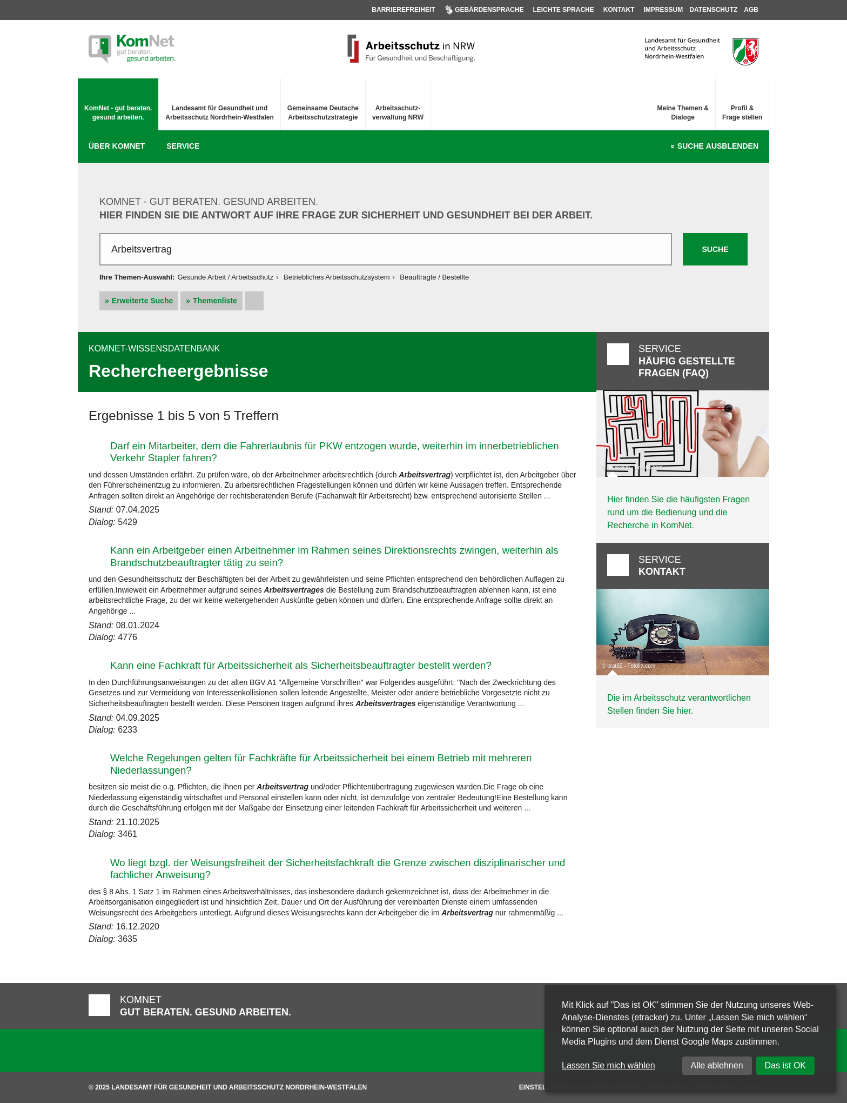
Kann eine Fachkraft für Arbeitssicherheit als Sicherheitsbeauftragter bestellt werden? (301, 665)
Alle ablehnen (717, 1065)
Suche (717, 146)
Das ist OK (785, 1065)
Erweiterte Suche (142, 300)
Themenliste (215, 300)
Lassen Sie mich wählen (608, 1065)
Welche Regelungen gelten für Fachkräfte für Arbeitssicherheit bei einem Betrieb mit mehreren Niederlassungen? (321, 763)
